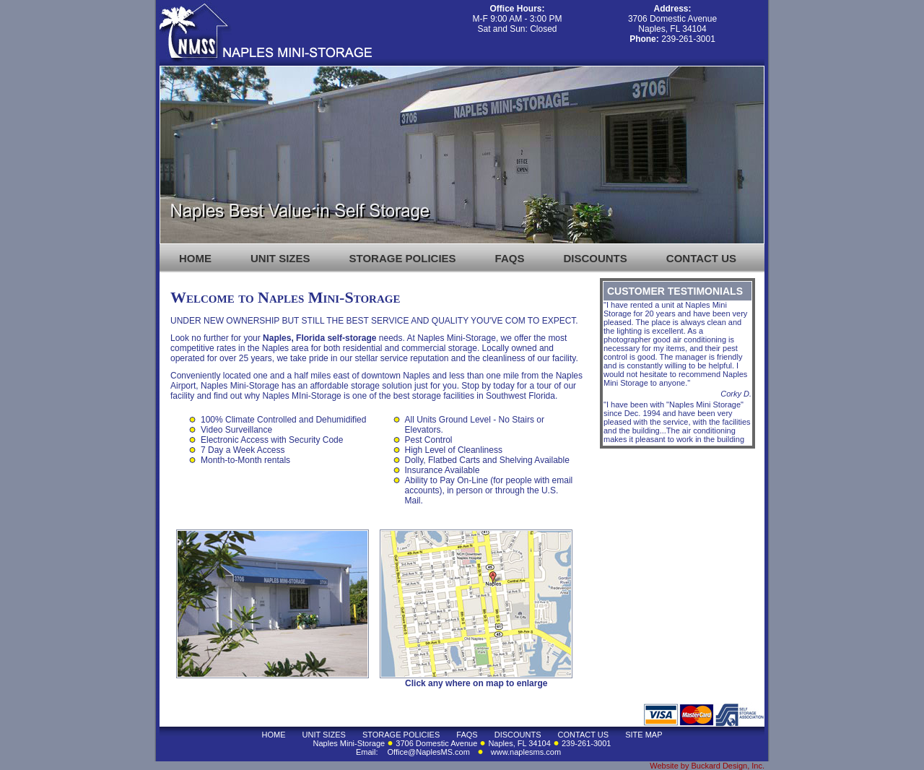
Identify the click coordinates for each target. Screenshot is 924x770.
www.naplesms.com (526, 752)
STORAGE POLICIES (402, 258)
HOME (195, 258)
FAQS (510, 258)
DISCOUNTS (595, 258)
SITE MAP (643, 734)
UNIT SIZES (280, 258)
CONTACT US (701, 258)
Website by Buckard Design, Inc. (707, 765)
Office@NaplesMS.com (429, 752)
